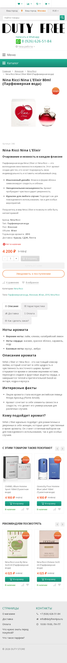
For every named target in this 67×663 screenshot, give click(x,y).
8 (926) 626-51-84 (33, 41)
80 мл (41, 294)
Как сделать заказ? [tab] (17, 320)
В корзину (17, 503)
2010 (47, 294)
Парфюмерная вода (18, 294)
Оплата (6, 624)
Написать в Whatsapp (27, 36)
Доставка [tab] (12, 313)
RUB (56, 10)
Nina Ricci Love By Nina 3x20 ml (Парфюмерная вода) (16, 565)
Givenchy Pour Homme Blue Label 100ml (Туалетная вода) (48, 489)
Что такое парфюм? (13, 637)
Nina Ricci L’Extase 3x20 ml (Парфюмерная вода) (48, 565)
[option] (17, 483)
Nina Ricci (18, 288)
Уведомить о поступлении (33, 273)
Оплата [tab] (29, 313)
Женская (33, 294)
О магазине (8, 613)
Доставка (7, 619)
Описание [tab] (11, 306)
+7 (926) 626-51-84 (50, 613)
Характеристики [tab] (34, 306)
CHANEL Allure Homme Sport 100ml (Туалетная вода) (16, 489)
